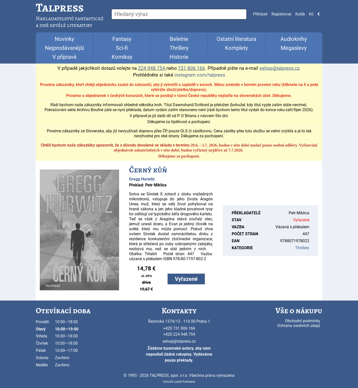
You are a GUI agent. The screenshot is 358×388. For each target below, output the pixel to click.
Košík (300, 14)
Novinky (64, 39)
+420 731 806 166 (179, 328)
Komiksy (122, 57)
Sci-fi (122, 48)
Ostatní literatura (236, 39)
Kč (311, 14)
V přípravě (64, 57)
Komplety (236, 48)
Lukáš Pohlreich (184, 382)
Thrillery (179, 48)
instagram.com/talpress (200, 75)
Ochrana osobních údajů (298, 325)
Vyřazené (186, 279)
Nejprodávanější (64, 48)
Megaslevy (294, 48)
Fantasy (121, 39)
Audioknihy (293, 39)
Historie (179, 57)
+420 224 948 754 (179, 334)
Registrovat (281, 14)
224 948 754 (151, 68)
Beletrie (179, 39)
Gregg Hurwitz (142, 179)
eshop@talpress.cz (179, 341)
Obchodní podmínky (302, 320)
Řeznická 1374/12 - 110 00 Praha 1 (179, 321)
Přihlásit (260, 14)
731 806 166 (191, 68)
